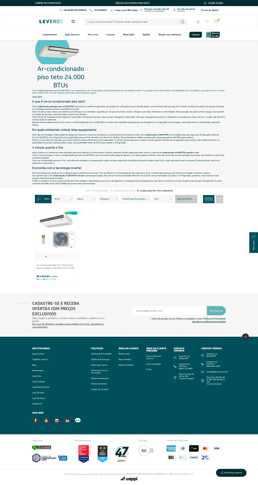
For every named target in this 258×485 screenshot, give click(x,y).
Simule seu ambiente (169, 34)
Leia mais (37, 96)
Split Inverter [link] (72, 34)
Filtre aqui (254, 243)
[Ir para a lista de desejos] (207, 21)
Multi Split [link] (128, 34)
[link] (58, 376)
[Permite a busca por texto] (183, 22)
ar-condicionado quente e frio (51, 160)
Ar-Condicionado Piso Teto (122, 190)
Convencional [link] (49, 34)
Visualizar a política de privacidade (209, 321)
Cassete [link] (110, 34)
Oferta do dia (212, 35)
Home (88, 190)
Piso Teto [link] (93, 34)
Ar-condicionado (100, 190)
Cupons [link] (196, 34)
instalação (51, 117)
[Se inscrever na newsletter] (216, 310)
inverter (94, 173)
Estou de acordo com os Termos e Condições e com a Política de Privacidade (189, 318)
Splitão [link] (146, 34)
